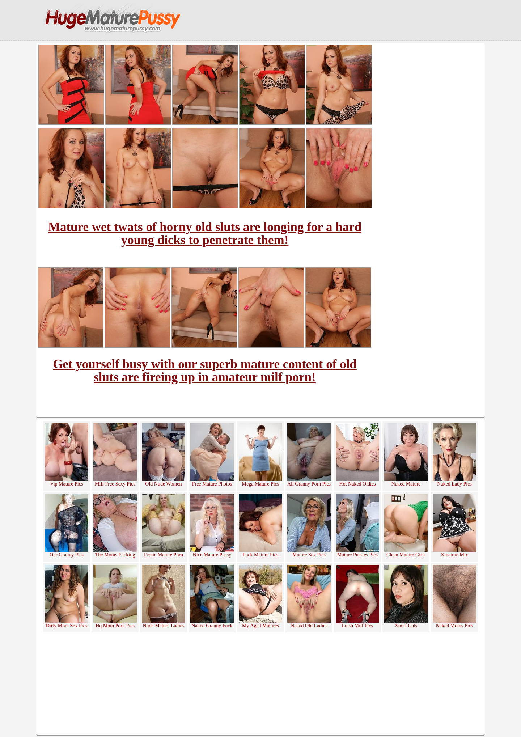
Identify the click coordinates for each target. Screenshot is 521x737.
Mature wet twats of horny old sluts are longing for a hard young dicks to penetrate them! (204, 233)
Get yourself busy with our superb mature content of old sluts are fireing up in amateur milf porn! (205, 370)
